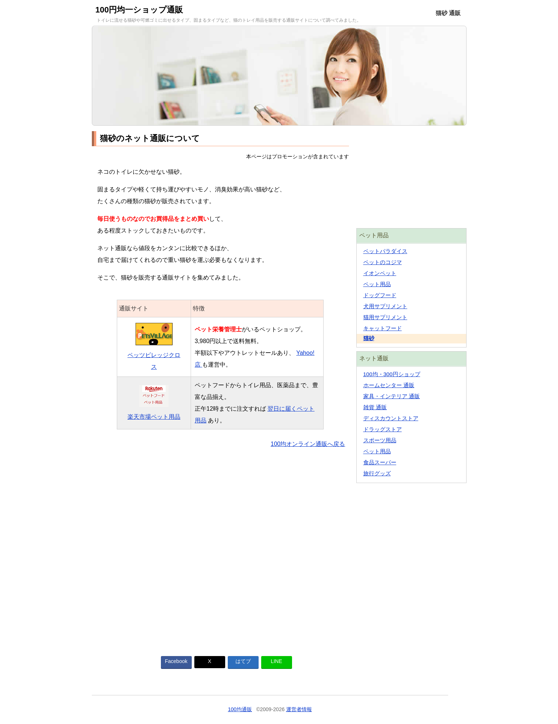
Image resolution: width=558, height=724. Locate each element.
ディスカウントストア (390, 418)
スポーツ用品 (379, 440)
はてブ (243, 661)
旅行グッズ (377, 473)
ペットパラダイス (385, 251)
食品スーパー (379, 462)
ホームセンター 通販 (388, 385)
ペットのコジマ (382, 262)
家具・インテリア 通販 (391, 396)
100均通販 (240, 709)
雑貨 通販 (375, 407)
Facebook (176, 661)
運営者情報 (299, 709)
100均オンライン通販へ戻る (308, 444)
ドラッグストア (382, 429)
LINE (276, 661)
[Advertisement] (220, 547)
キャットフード (382, 328)
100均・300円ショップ (391, 374)
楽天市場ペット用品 (153, 417)
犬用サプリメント (385, 306)
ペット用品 (377, 284)
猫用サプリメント (385, 317)
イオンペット (379, 273)
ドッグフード (379, 295)
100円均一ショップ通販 (139, 9)
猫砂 (368, 338)
